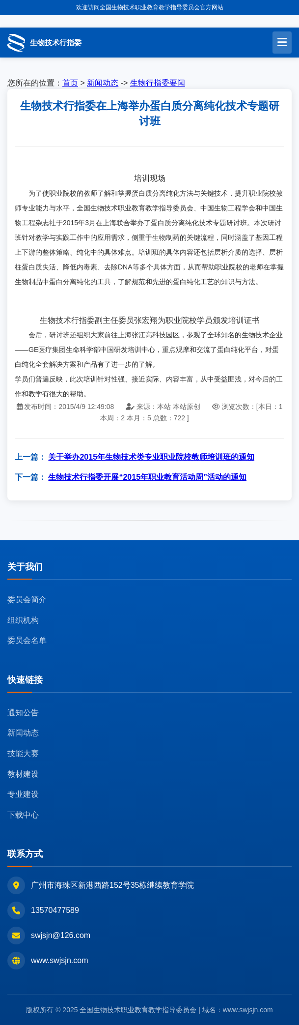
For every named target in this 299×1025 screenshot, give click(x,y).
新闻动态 (102, 83)
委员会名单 (27, 640)
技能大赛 (23, 753)
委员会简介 (27, 599)
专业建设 (23, 794)
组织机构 (23, 620)
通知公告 (23, 712)
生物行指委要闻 (157, 83)
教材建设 (23, 774)
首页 (70, 83)
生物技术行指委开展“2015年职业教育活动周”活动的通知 (147, 477)
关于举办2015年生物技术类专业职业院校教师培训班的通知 (151, 457)
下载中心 (23, 815)
